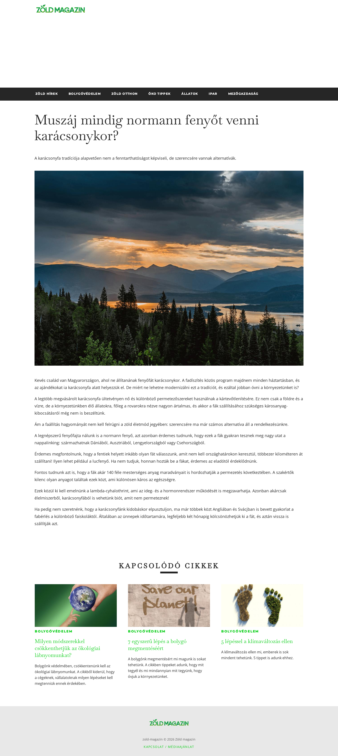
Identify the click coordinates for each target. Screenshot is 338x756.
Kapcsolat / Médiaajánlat (169, 747)
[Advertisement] (169, 53)
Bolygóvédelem (53, 631)
